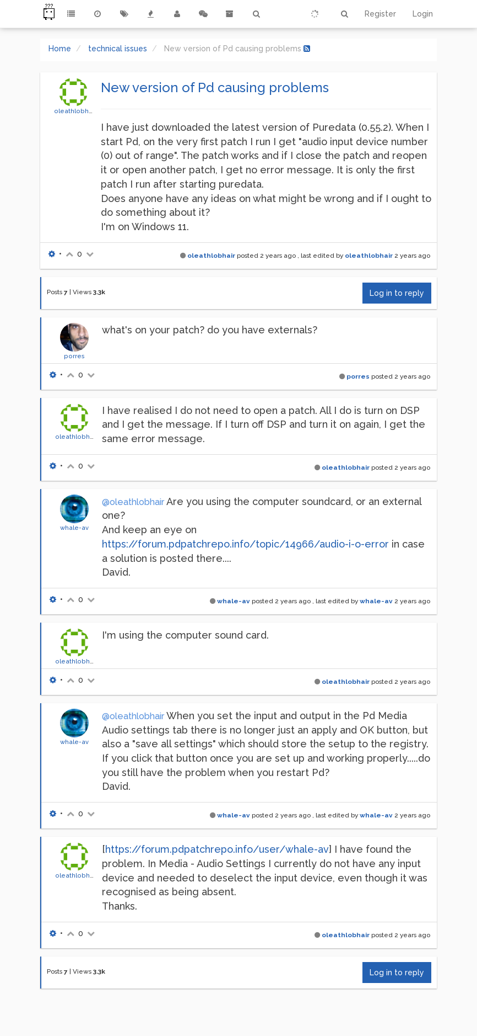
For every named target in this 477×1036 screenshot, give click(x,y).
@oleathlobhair (133, 502)
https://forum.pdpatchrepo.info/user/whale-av (217, 849)
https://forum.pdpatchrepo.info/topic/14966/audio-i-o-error (245, 544)
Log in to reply (397, 293)
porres (74, 356)
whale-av (74, 528)
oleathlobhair (75, 111)
